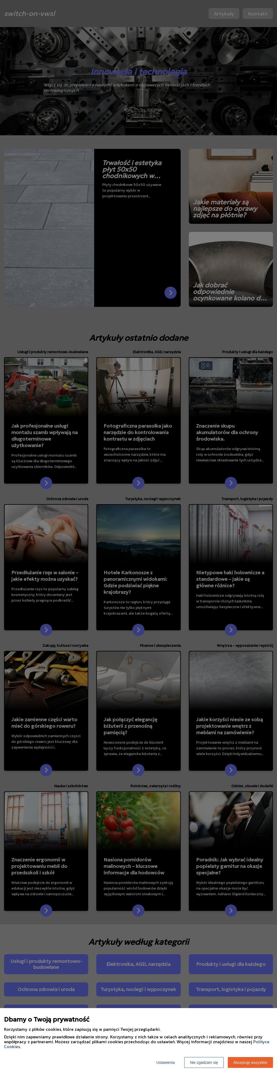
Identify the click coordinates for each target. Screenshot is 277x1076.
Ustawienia (165, 1062)
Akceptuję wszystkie (250, 1062)
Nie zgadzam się (204, 1062)
